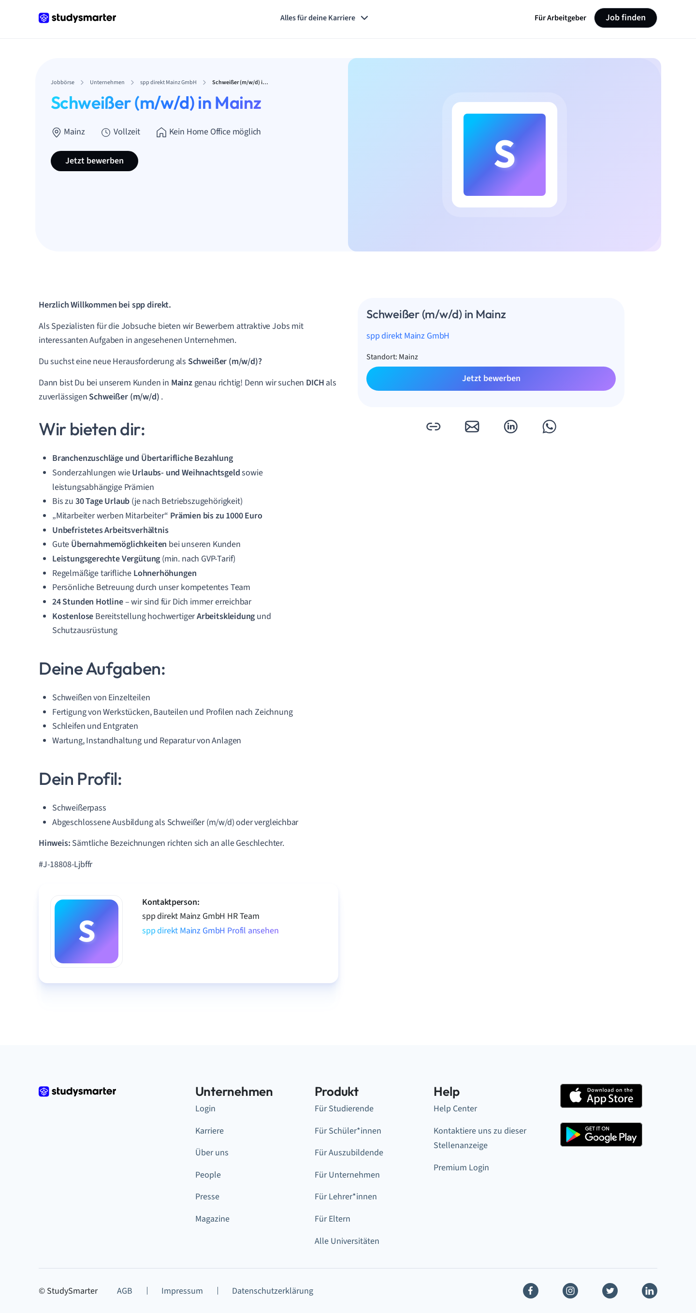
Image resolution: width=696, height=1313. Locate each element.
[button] (433, 426)
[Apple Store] (601, 1096)
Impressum (182, 1291)
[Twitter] (610, 1290)
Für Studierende (344, 1109)
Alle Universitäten (347, 1241)
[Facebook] (530, 1290)
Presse (207, 1197)
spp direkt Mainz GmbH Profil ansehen (210, 931)
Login (205, 1109)
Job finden (626, 18)
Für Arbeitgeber (560, 18)
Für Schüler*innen (348, 1131)
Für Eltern (332, 1219)
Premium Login (461, 1168)
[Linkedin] (649, 1290)
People (208, 1175)
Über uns (212, 1153)
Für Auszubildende (349, 1153)
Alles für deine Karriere (325, 18)
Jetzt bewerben (94, 161)
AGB (124, 1291)
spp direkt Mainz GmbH (408, 336)
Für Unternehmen (347, 1175)
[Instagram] (570, 1290)
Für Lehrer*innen (346, 1197)
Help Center (455, 1109)
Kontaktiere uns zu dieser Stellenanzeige (480, 1138)
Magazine (212, 1219)
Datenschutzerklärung (272, 1291)
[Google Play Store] (601, 1134)
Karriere (209, 1131)
